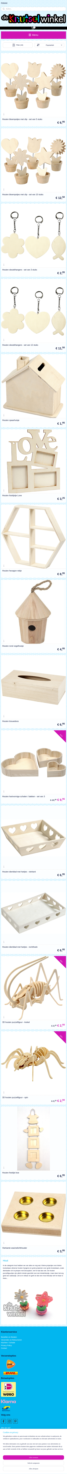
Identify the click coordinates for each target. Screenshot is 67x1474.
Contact (4, 1348)
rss (31, 1469)
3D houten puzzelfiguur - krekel (16, 1022)
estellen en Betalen (9, 1337)
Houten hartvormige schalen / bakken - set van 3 (23, 797)
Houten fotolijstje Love (12, 496)
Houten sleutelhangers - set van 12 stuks (20, 345)
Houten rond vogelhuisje (13, 646)
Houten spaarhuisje (10, 420)
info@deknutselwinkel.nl (12, 1457)
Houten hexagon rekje (12, 571)
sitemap (26, 1469)
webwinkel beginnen (39, 1469)
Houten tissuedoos (10, 721)
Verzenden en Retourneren (11, 1340)
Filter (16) (17, 45)
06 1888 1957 (8, 1460)
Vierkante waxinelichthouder (14, 1248)
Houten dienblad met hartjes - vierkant (19, 872)
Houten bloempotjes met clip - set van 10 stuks (22, 195)
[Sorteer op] (49, 45)
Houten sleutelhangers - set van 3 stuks (19, 270)
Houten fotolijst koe (10, 1173)
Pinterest (4, 3)
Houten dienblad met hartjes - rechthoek (20, 947)
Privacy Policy (6, 1345)
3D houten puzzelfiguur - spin (15, 1098)
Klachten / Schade (8, 1343)
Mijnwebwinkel (58, 1469)
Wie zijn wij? (6, 1428)
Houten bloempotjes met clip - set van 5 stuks (22, 119)
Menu (33, 35)
